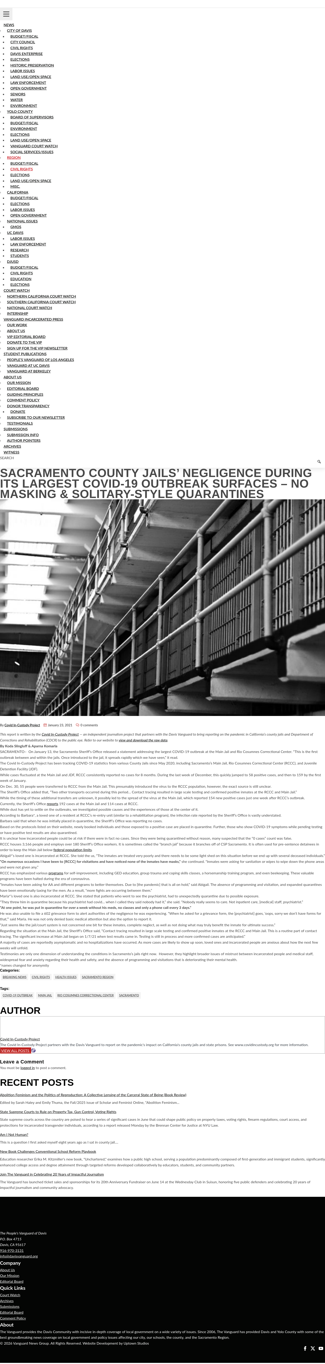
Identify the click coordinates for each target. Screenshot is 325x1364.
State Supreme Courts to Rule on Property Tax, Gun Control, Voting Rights (58, 1113)
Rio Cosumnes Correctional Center (93, 996)
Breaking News (16, 977)
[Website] (33, 1051)
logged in (28, 1069)
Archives (7, 1301)
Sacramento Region (106, 977)
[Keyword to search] (162, 464)
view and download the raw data (143, 740)
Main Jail (49, 996)
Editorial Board (11, 1282)
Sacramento (141, 996)
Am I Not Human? (14, 1135)
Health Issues (71, 977)
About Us (7, 1271)
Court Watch (10, 1296)
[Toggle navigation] (6, 14)
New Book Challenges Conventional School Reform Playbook (48, 1152)
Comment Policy (13, 1319)
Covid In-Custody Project (22, 725)
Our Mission (9, 1276)
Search (7, 458)
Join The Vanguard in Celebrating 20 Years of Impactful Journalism (52, 1175)
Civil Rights (45, 977)
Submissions (9, 1307)
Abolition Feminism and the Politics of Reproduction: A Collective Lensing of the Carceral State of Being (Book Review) (93, 1096)
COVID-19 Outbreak (19, 996)
